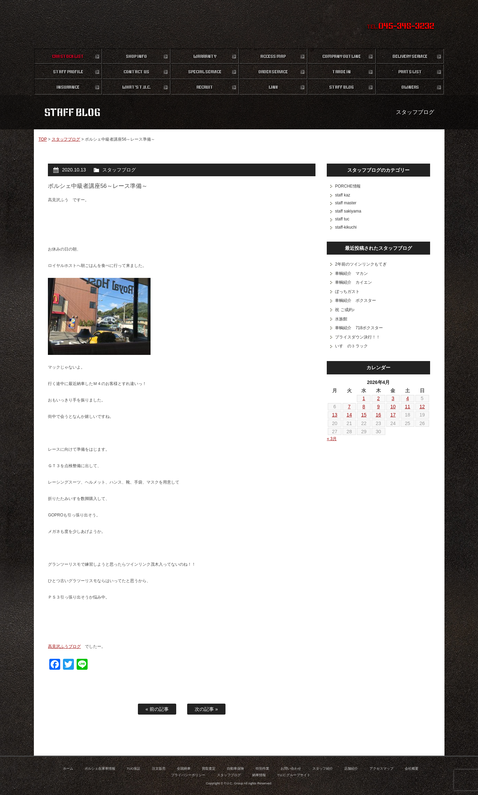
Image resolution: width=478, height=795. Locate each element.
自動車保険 (235, 768)
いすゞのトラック (351, 346)
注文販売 (159, 768)
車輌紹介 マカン (351, 273)
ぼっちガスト (347, 291)
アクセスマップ (381, 768)
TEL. (400, 26)
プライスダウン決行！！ (357, 337)
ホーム (68, 768)
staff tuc (342, 219)
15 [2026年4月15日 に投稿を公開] (363, 415)
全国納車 (184, 768)
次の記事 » (206, 709)
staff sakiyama (348, 211)
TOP (42, 139)
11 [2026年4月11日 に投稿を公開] (407, 406)
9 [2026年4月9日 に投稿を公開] (378, 406)
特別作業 (262, 768)
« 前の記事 (157, 709)
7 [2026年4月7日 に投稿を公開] (349, 406)
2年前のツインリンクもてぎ (361, 264)
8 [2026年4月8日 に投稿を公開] (363, 406)
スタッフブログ (66, 139)
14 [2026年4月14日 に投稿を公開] (349, 415)
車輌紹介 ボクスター (355, 300)
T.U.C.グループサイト (293, 775)
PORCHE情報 (348, 186)
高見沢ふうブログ (64, 646)
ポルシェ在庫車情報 (100, 768)
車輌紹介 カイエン (353, 282)
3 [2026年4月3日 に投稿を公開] (393, 398)
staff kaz (342, 195)
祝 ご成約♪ (344, 309)
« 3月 (332, 438)
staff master (345, 203)
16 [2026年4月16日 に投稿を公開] (378, 415)
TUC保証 (134, 768)
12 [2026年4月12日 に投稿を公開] (422, 406)
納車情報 (259, 775)
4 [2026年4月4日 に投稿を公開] (407, 398)
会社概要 (411, 768)
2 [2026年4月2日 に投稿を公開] (378, 398)
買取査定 (209, 768)
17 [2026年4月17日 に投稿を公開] (393, 415)
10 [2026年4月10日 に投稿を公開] (393, 406)
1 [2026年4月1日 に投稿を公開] (363, 398)
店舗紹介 (351, 768)
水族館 (341, 319)
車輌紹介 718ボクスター (359, 327)
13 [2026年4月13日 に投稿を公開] (334, 415)
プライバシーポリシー (188, 775)
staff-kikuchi (346, 227)
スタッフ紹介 (322, 768)
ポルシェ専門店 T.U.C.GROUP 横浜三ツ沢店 (239, 24)
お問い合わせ (291, 768)
